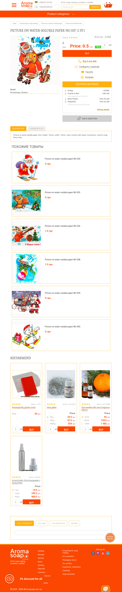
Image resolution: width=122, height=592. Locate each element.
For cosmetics (68, 556)
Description (18, 128)
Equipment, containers (71, 567)
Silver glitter (52, 407)
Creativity (66, 571)
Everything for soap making (70, 552)
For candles (67, 563)
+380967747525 (45, 2)
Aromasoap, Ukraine (19, 92)
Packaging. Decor (69, 560)
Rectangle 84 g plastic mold (23, 407)
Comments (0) (36, 128)
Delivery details (103, 110)
